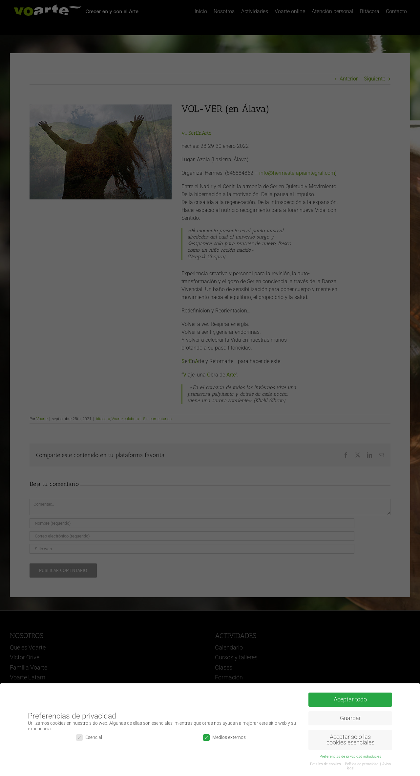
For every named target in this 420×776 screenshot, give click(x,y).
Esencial (89, 737)
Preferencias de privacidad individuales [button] (350, 756)
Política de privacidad (362, 764)
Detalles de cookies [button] (326, 764)
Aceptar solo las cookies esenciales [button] (350, 740)
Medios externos (224, 737)
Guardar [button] (350, 718)
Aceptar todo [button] (350, 699)
